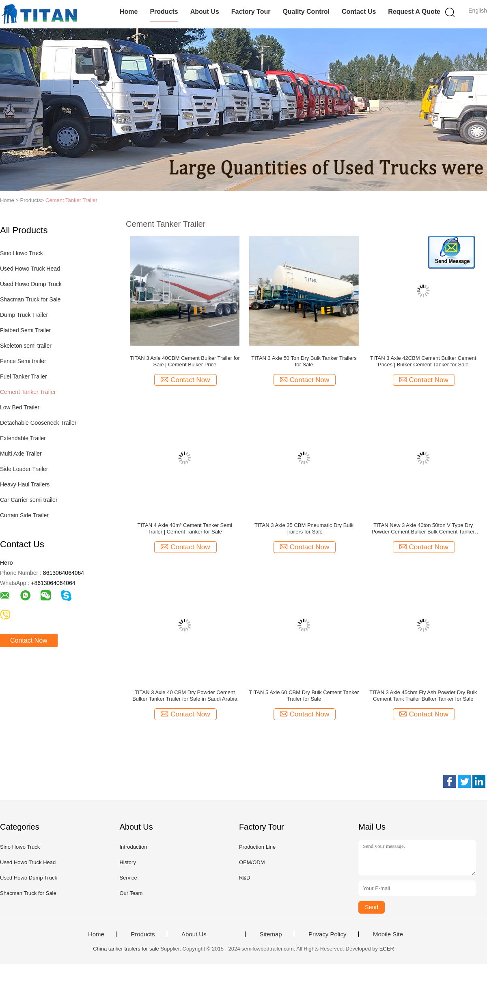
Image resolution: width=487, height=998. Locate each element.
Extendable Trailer (23, 438)
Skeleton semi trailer (26, 345)
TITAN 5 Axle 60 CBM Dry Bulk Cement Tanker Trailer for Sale (304, 695)
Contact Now (28, 640)
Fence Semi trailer (23, 361)
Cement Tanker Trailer (71, 200)
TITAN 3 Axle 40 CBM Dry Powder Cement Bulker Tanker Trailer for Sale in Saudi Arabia (184, 695)
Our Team (130, 893)
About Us (204, 11)
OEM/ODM (252, 862)
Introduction (133, 847)
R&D (244, 878)
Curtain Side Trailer (24, 515)
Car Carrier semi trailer (29, 500)
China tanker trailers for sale (126, 949)
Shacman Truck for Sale (30, 299)
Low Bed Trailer (19, 407)
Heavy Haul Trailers (25, 484)
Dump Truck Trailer (24, 315)
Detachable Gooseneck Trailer (38, 422)
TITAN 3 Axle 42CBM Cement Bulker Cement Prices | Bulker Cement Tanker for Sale (423, 361)
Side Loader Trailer (24, 469)
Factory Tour (251, 11)
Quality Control (306, 11)
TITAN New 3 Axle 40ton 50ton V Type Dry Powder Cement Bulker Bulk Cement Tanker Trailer (423, 528)
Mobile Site (388, 934)
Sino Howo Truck (21, 253)
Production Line (257, 847)
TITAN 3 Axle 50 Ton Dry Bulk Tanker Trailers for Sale (303, 361)
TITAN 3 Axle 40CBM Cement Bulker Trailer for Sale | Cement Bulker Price (185, 361)
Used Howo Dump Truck (31, 284)
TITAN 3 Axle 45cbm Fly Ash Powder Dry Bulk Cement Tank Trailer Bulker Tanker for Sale (423, 695)
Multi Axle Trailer (21, 453)
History (127, 862)
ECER (386, 949)
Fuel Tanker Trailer (23, 376)
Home (129, 11)
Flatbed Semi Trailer (25, 330)
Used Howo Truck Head (30, 268)
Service (128, 878)
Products (164, 11)
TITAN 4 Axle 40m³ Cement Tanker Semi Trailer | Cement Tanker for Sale (185, 528)
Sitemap (271, 934)
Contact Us (359, 11)
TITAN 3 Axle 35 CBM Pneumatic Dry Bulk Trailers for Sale (303, 528)
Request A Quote (414, 11)
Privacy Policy (327, 934)
